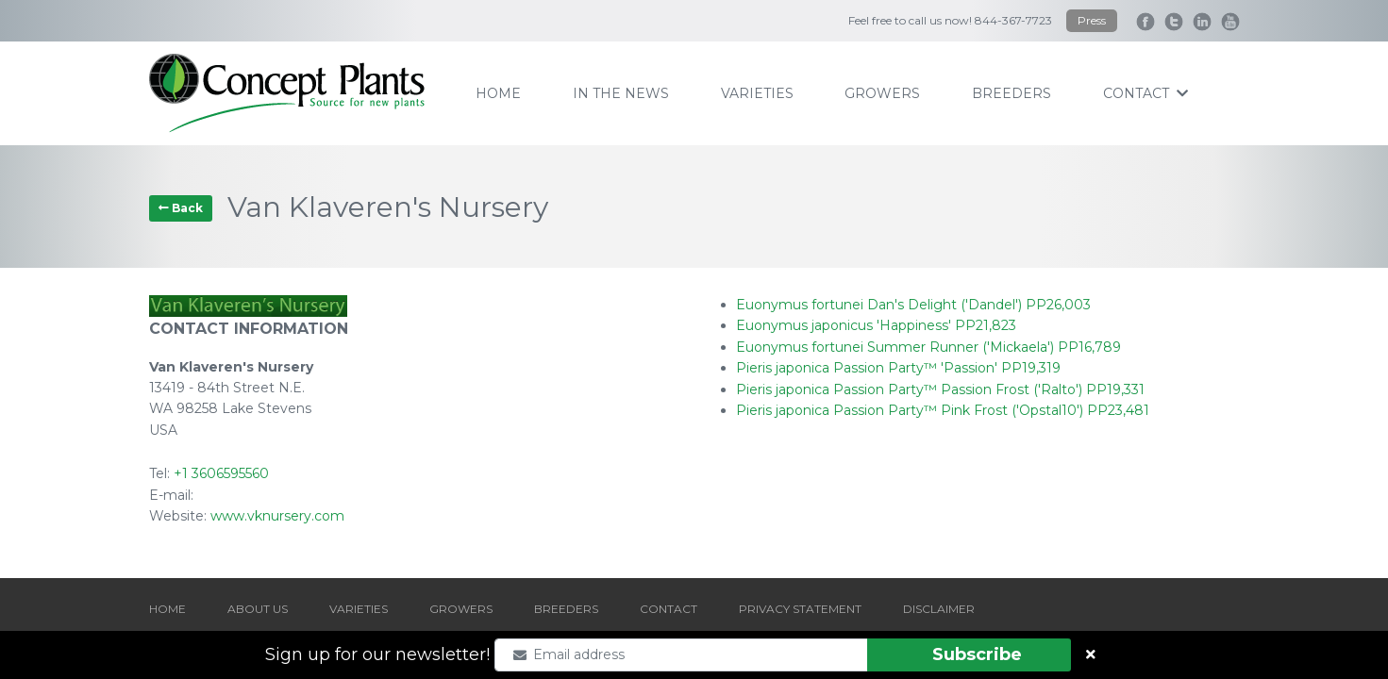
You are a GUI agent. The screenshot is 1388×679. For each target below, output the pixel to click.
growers (882, 93)
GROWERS (461, 609)
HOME (167, 609)
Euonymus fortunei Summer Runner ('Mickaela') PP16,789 (928, 347)
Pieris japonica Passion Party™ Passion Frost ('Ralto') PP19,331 (940, 389)
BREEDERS (566, 609)
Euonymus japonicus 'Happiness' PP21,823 (876, 325)
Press (1092, 20)
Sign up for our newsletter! (377, 654)
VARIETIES (358, 609)
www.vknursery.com (277, 515)
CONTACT (668, 609)
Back (181, 208)
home (498, 93)
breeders (1011, 93)
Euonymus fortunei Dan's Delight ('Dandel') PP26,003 (913, 304)
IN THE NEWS (621, 93)
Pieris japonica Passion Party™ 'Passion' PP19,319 (898, 367)
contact (1145, 93)
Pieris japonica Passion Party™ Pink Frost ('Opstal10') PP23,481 (942, 410)
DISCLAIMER (939, 609)
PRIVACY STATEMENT (800, 609)
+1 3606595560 (221, 473)
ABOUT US (257, 609)
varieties (757, 93)
